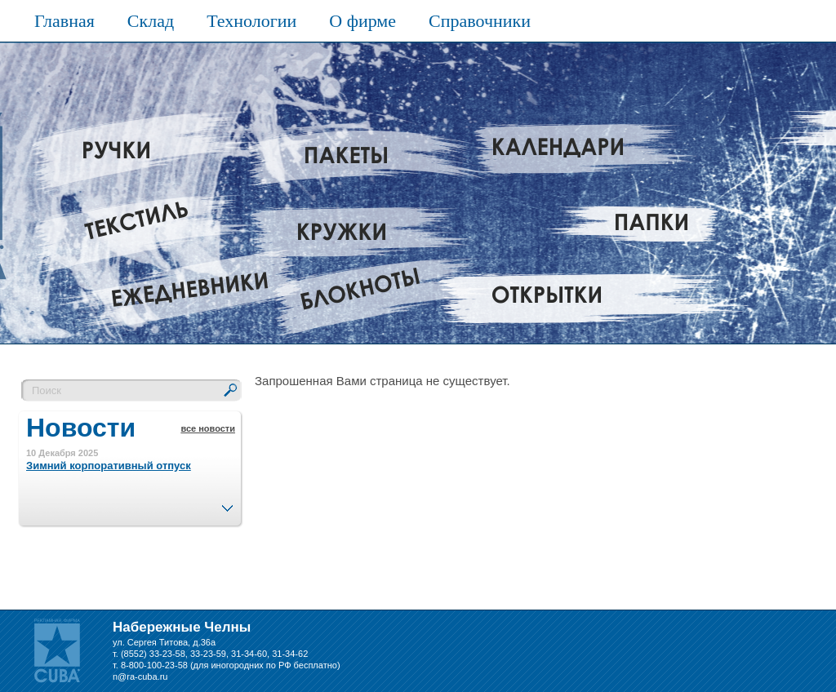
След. (227, 503)
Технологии (251, 21)
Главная (64, 21)
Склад (150, 21)
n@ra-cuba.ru (140, 676)
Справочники (480, 21)
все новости (207, 428)
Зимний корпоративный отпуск (108, 465)
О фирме (362, 21)
